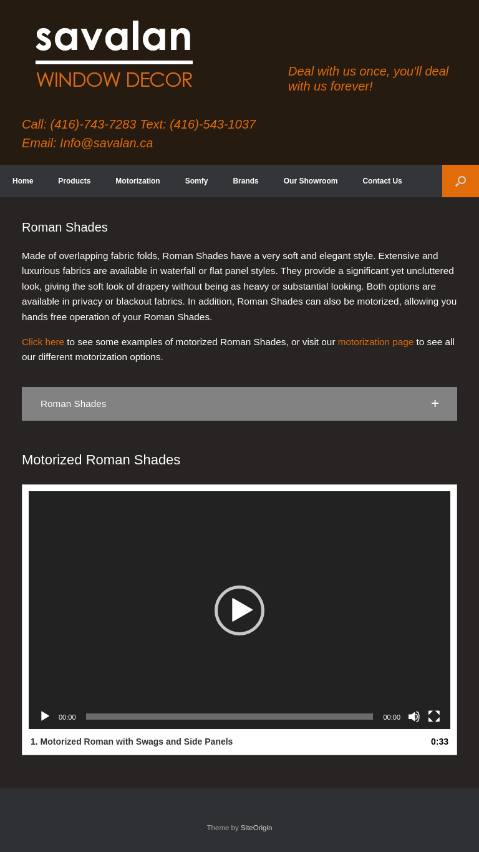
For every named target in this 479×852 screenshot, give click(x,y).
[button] (460, 181)
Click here (43, 341)
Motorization (137, 181)
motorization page (376, 341)
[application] (239, 610)
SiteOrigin (257, 827)
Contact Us (382, 181)
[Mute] (414, 716)
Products (74, 181)
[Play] (45, 716)
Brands (245, 181)
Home (22, 181)
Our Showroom (311, 181)
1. (132, 742)
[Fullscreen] (434, 716)
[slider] (230, 716)
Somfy (196, 181)
